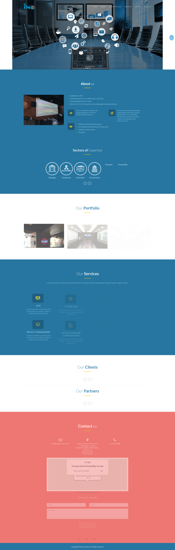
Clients (138, 6)
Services (128, 6)
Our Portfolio (115, 6)
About (103, 6)
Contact (147, 6)
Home (95, 6)
